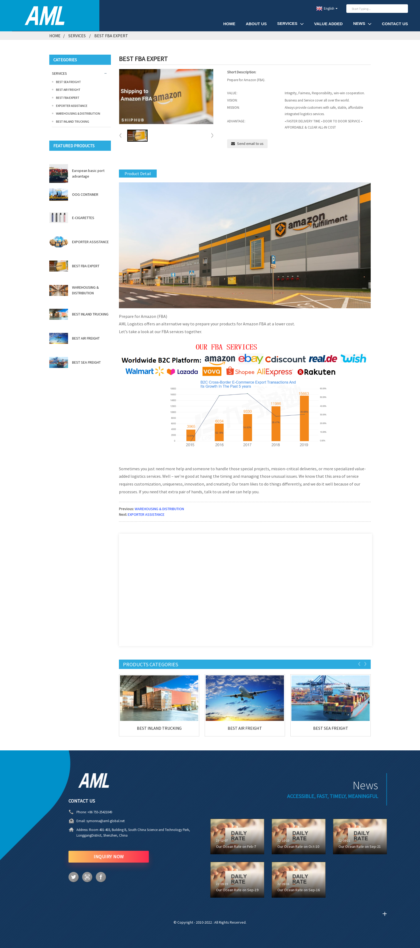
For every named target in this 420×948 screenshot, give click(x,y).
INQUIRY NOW (91, 856)
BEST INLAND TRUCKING (72, 121)
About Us (256, 23)
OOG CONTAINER (85, 194)
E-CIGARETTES (83, 217)
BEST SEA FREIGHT (68, 82)
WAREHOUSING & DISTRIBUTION (78, 113)
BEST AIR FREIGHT (68, 90)
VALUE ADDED (328, 23)
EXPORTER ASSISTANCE (71, 106)
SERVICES (290, 23)
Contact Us (395, 23)
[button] (212, 136)
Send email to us (250, 143)
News (362, 23)
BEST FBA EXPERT (111, 35)
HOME (229, 23)
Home (55, 35)
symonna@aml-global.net (88, 821)
